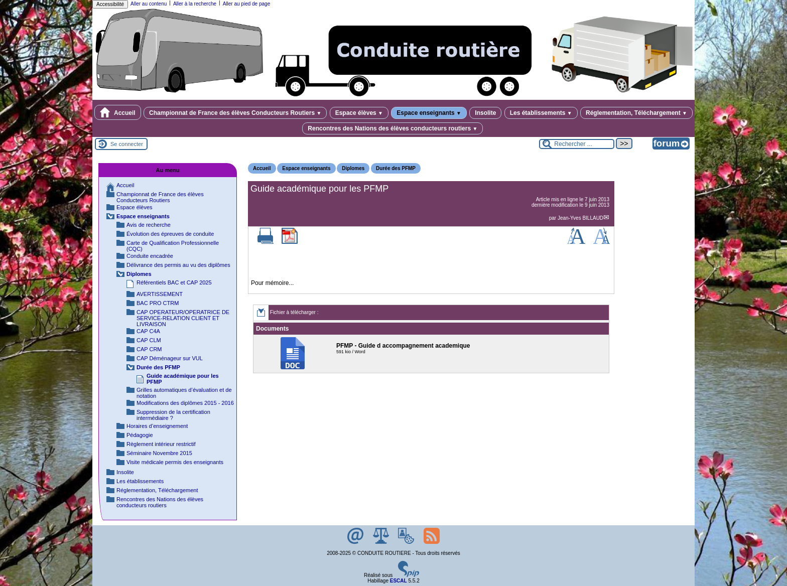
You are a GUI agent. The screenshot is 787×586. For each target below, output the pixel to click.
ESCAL (398, 580)
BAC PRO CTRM (158, 303)
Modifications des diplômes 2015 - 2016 (185, 403)
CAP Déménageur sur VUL (170, 358)
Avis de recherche (148, 225)
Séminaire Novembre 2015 (159, 453)
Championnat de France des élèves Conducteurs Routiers (235, 112)
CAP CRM (149, 349)
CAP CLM (149, 340)
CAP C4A (148, 331)
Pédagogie (139, 435)
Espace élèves (359, 112)
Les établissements (541, 112)
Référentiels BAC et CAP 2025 (174, 282)
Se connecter (126, 144)
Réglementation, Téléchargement (636, 112)
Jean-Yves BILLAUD (580, 218)
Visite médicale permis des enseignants (174, 462)
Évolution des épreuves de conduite (170, 234)
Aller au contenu (148, 4)
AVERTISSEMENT (160, 294)
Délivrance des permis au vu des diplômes (178, 265)
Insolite (485, 112)
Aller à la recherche (194, 4)
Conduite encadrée (149, 256)
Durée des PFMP (396, 168)
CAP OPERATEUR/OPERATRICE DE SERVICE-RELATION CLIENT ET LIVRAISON (183, 318)
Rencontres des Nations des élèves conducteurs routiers (392, 128)
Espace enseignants (429, 112)
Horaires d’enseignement (157, 426)
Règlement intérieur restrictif (161, 444)
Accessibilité (110, 4)
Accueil (118, 112)
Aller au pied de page (247, 4)
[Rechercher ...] (576, 144)
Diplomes (353, 168)
